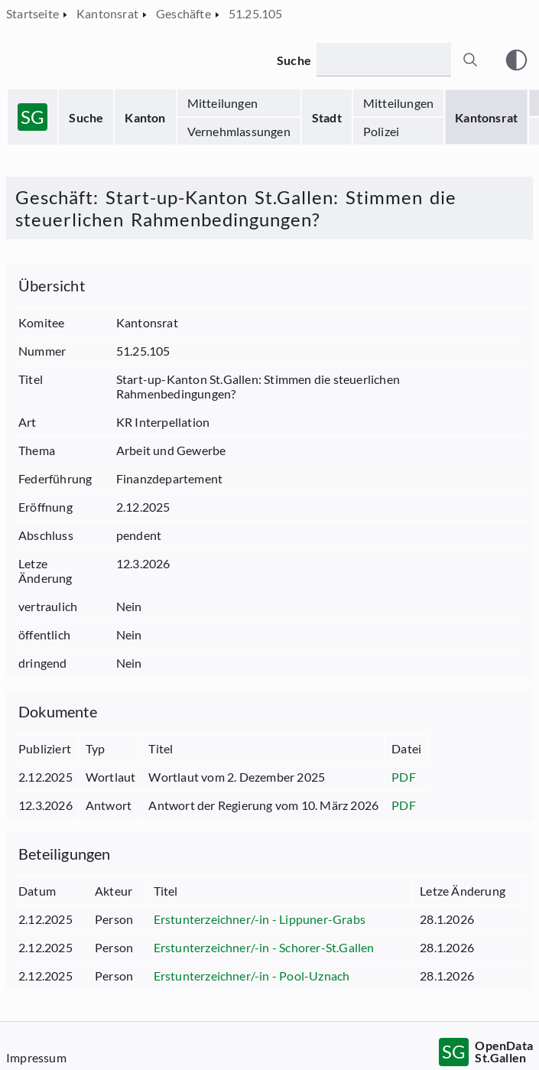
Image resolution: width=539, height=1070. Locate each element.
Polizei (381, 131)
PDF (403, 776)
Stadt (327, 117)
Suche (86, 117)
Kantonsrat (486, 117)
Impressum (36, 1057)
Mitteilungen (222, 103)
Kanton (145, 117)
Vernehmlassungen (239, 131)
